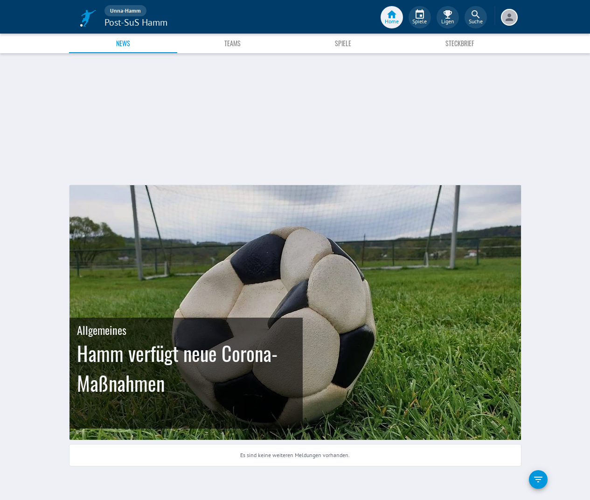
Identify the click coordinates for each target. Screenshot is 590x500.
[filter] (538, 479)
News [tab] (123, 43)
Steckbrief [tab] (459, 43)
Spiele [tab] (343, 43)
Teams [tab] (232, 43)
